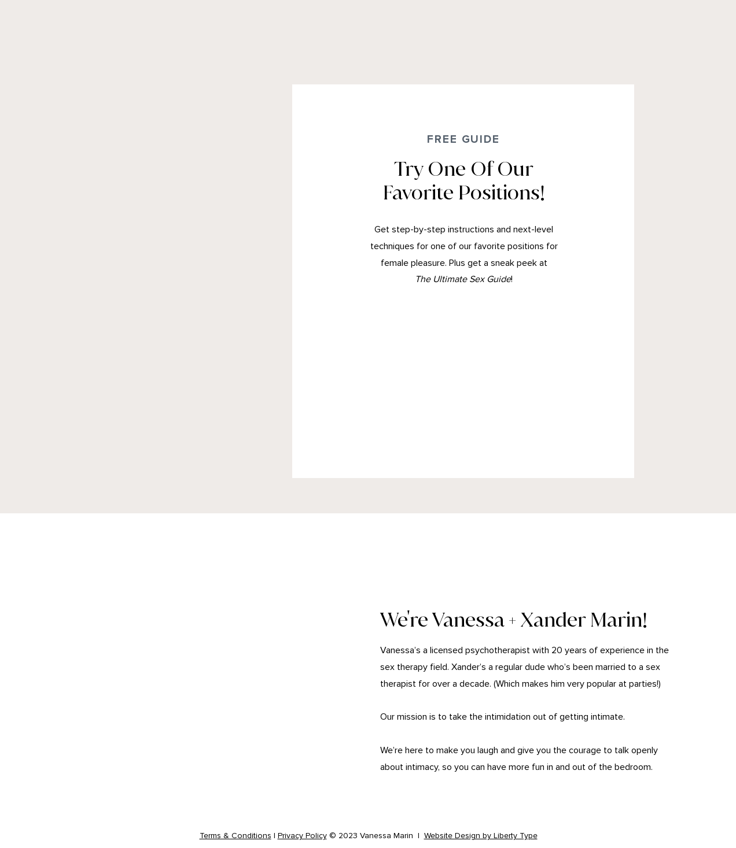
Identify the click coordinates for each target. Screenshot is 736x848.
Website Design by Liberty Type (481, 835)
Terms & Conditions (235, 835)
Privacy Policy (302, 835)
